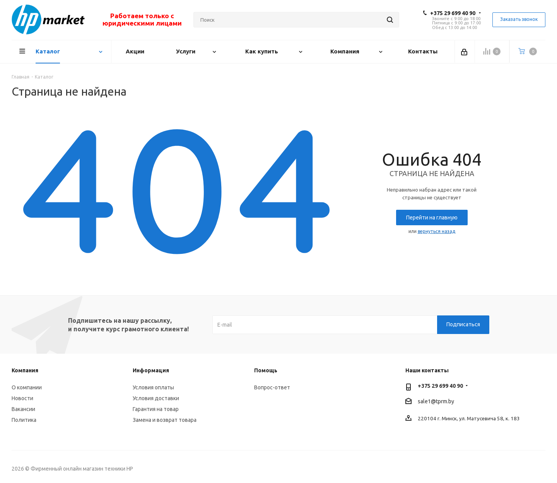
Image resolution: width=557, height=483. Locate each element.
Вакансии (23, 409)
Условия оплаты (153, 387)
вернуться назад (436, 231)
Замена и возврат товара (164, 420)
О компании (27, 387)
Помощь (265, 370)
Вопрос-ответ (272, 387)
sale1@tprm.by (436, 401)
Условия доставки (156, 398)
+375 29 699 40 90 (452, 13)
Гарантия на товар (156, 409)
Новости (22, 398)
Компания (25, 370)
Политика (24, 420)
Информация (151, 370)
